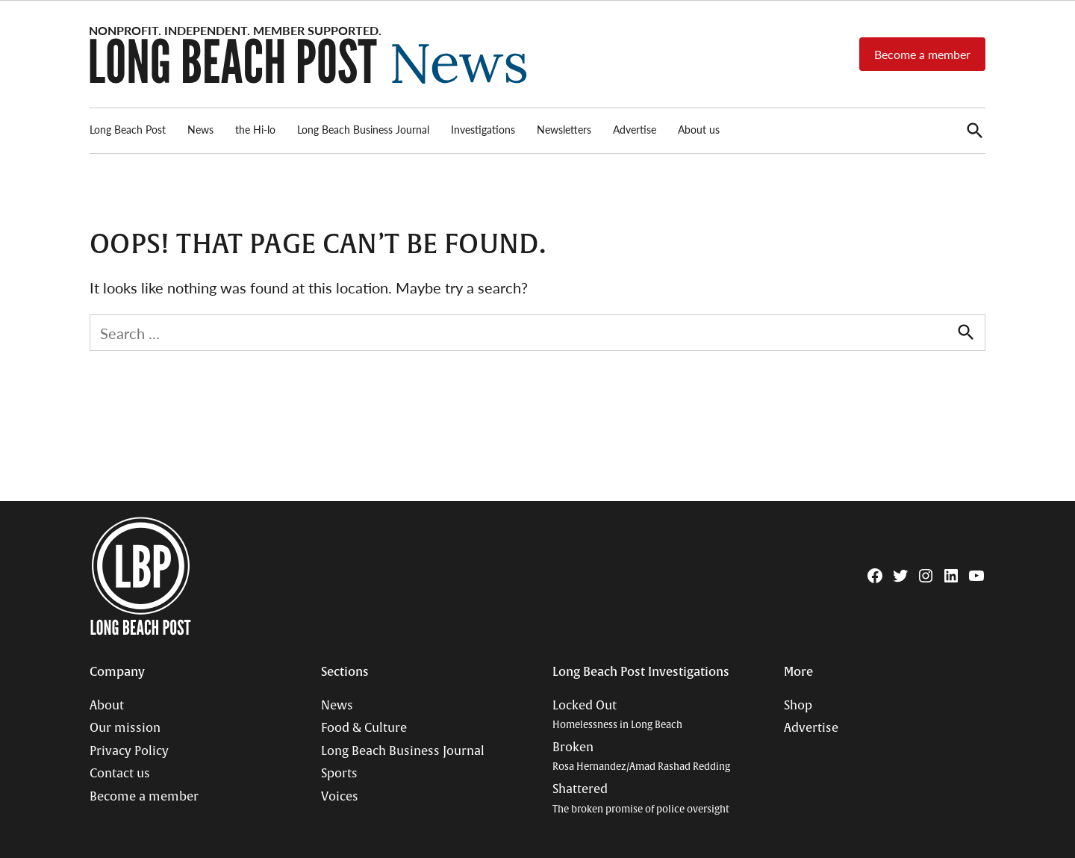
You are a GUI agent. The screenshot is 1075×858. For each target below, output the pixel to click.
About (107, 705)
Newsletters (564, 129)
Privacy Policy (129, 751)
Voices (339, 796)
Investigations (483, 129)
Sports (339, 773)
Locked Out (617, 715)
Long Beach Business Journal (363, 129)
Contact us (120, 773)
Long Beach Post (128, 129)
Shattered (640, 798)
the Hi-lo (255, 129)
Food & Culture (364, 728)
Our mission (125, 728)
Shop (798, 705)
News (200, 129)
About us (699, 129)
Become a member (922, 54)
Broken (641, 757)
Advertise (634, 129)
